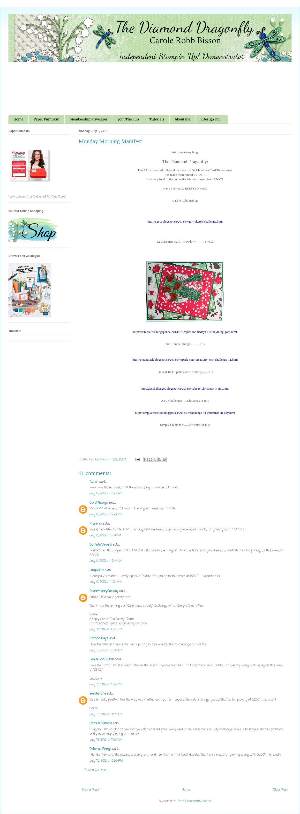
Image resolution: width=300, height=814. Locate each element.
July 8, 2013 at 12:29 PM (106, 514)
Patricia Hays (99, 638)
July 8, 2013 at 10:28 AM (106, 493)
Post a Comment (97, 770)
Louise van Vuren (102, 659)
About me (182, 119)
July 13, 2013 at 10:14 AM (106, 714)
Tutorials (156, 119)
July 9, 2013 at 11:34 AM (106, 582)
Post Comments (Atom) (194, 801)
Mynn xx (96, 523)
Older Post (280, 789)
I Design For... (212, 119)
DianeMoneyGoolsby (104, 591)
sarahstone (98, 693)
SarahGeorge (98, 502)
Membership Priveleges (89, 119)
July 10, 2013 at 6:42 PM (106, 629)
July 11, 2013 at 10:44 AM (106, 650)
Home (18, 119)
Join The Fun (128, 119)
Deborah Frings (100, 749)
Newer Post (90, 789)
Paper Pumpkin (46, 119)
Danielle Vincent (101, 544)
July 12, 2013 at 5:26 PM (106, 684)
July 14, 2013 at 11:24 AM (106, 739)
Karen (94, 481)
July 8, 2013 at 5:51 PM (105, 535)
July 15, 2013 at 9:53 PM (106, 760)
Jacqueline (97, 570)
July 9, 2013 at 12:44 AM (106, 561)
